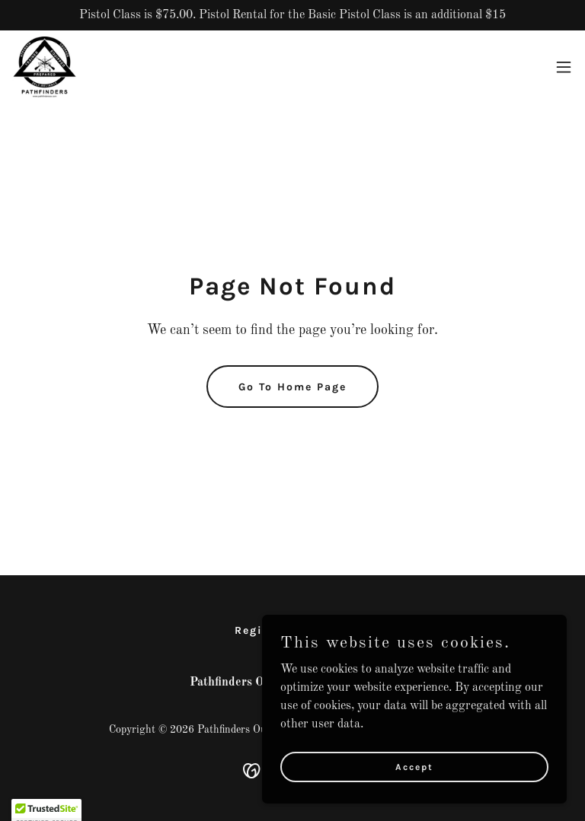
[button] (563, 67)
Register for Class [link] (293, 630)
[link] (44, 67)
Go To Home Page (292, 386)
